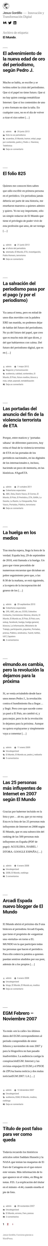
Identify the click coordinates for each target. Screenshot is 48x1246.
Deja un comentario (14, 149)
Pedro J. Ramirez (31, 142)
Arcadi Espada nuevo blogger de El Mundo (23, 906)
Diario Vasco (21, 494)
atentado (10, 252)
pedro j (19, 142)
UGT (5, 636)
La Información (17, 626)
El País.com (34, 618)
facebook (13, 622)
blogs (8, 985)
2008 (8, 873)
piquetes (27, 629)
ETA (26, 252)
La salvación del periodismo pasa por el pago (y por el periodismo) (24, 292)
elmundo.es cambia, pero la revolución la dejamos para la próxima (23, 673)
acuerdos (10, 138)
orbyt (33, 138)
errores (18, 1213)
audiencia (10, 373)
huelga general (32, 622)
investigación (35, 252)
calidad (18, 373)
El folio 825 (14, 173)
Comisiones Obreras (21, 615)
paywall (16, 381)
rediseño (38, 754)
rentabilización (27, 381)
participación (16, 629)
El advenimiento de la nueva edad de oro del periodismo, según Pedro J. (24, 62)
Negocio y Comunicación (17, 370)
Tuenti (30, 633)
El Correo (32, 494)
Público (21, 504)
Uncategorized (12, 751)
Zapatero (11, 636)
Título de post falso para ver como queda (22, 1134)
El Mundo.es (15, 618)
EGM (17, 1097)
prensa (6, 633)
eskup (5, 622)
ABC (8, 494)
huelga (21, 622)
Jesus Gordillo (12, 13)
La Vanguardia (25, 501)
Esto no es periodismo (16, 135)
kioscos (6, 626)
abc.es (18, 611)
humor (27, 138)
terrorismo (21, 255)
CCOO (24, 611)
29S (7, 611)
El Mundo (19, 138)
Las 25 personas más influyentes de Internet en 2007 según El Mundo (22, 791)
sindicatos (22, 633)
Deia (13, 494)
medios (36, 985)
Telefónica (7, 145)
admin (9, 131)
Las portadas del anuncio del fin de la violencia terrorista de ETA (23, 417)
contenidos (28, 373)
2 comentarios (12, 640)
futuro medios (23, 377)
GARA (35, 497)
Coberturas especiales (16, 490)
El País (13, 377)
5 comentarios (12, 758)
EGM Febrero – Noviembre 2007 (20, 1016)
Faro (24, 1213)
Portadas (13, 504)
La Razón (14, 501)
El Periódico (22, 497)
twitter (37, 633)
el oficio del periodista (16, 248)
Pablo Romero (9, 255)
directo (34, 615)
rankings (24, 873)
